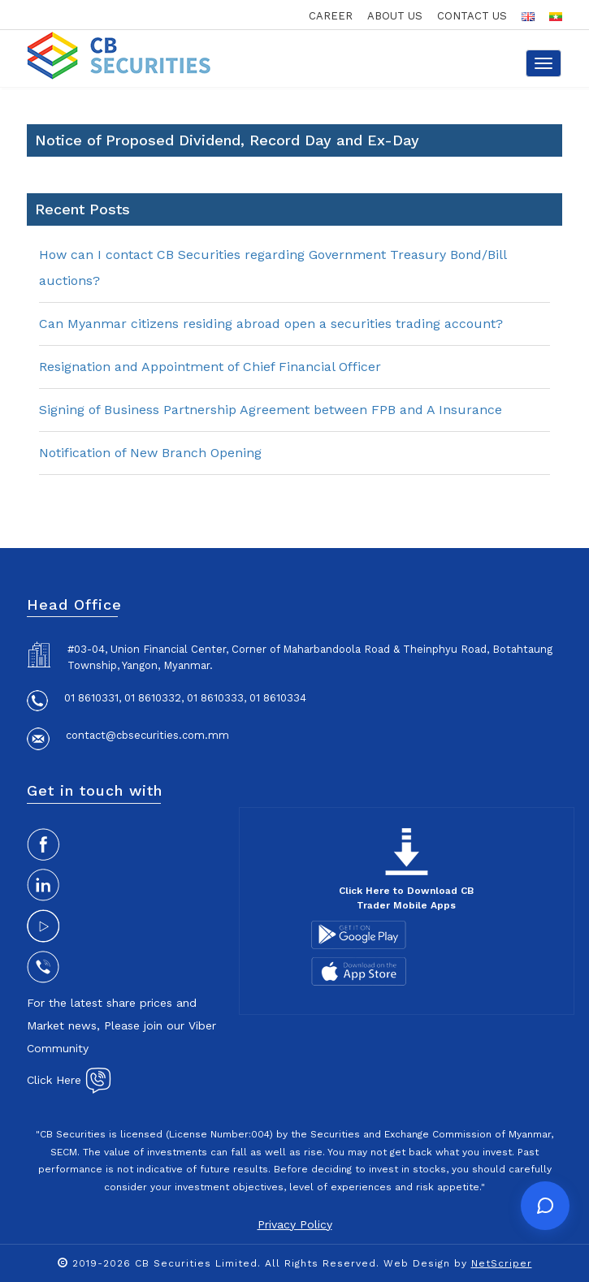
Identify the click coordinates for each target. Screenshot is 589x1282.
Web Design (416, 1263)
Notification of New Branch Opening (150, 452)
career (331, 16)
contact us (472, 16)
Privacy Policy (295, 1224)
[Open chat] (545, 1205)
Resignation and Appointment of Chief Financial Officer (210, 366)
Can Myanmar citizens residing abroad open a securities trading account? (271, 323)
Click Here (69, 1079)
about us (394, 16)
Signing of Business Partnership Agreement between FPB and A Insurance (270, 409)
